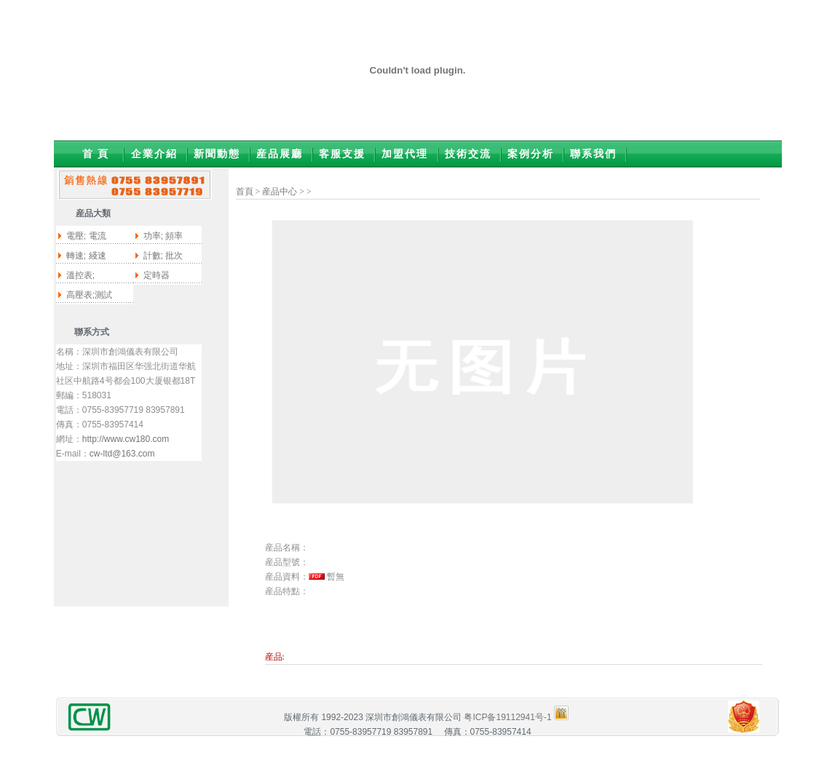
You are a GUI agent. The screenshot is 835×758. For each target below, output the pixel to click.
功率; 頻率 (163, 236)
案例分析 (530, 154)
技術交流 (468, 154)
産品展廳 (279, 154)
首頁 (244, 191)
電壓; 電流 (86, 236)
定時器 (156, 275)
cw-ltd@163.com (122, 454)
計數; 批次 (163, 255)
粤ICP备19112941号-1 (507, 717)
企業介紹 (154, 154)
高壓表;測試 (89, 295)
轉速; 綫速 (86, 255)
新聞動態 (217, 154)
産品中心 (279, 191)
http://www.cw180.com (125, 439)
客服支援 (342, 154)
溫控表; (80, 275)
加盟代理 (404, 154)
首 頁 (96, 154)
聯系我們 (593, 154)
